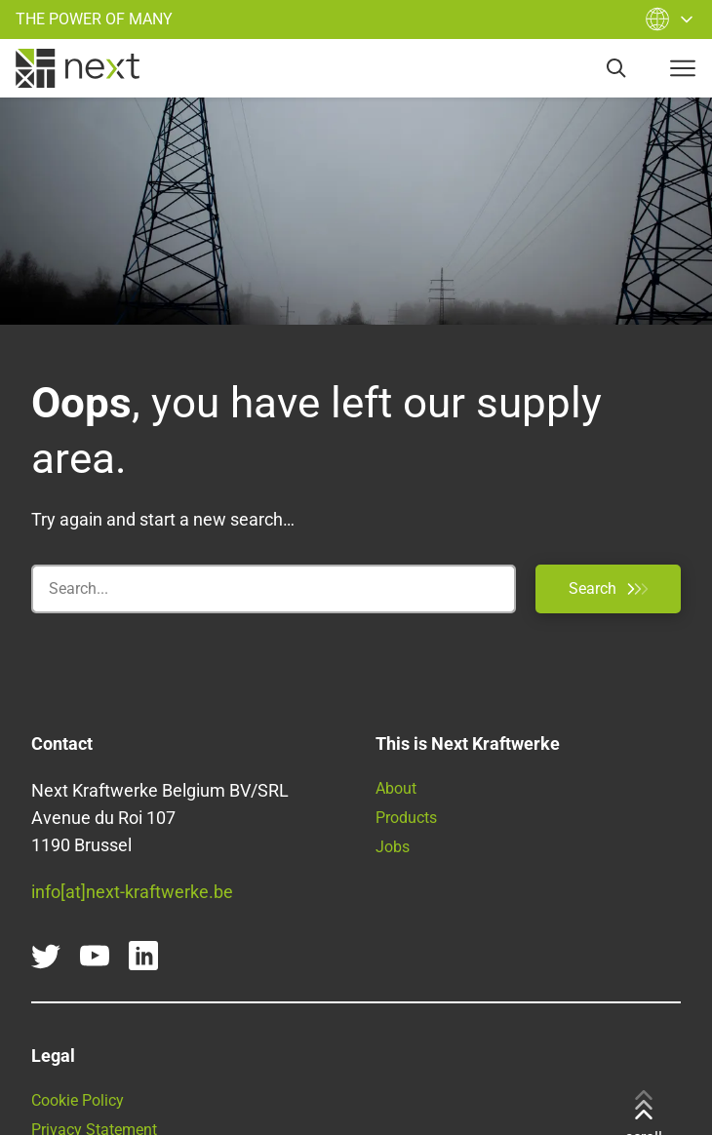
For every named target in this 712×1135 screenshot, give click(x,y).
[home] (77, 68)
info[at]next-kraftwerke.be (132, 891)
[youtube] (94, 955)
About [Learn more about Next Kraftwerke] (396, 788)
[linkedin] (143, 955)
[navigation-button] (682, 68)
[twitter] (45, 955)
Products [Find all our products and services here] (406, 817)
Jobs (393, 847)
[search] (616, 68)
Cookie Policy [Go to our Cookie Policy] (77, 1100)
